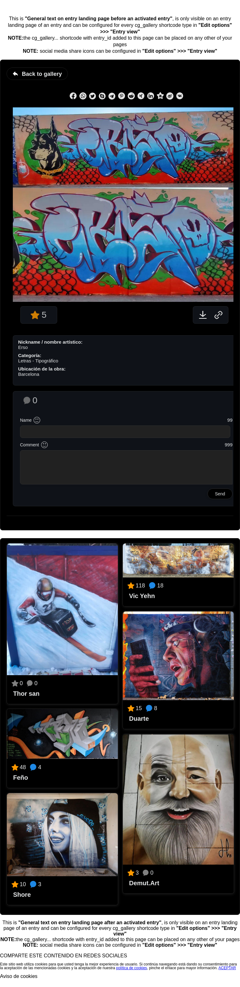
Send (220, 493)
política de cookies (131, 968)
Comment (29, 444)
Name (26, 420)
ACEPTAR (227, 968)
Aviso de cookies (19, 976)
